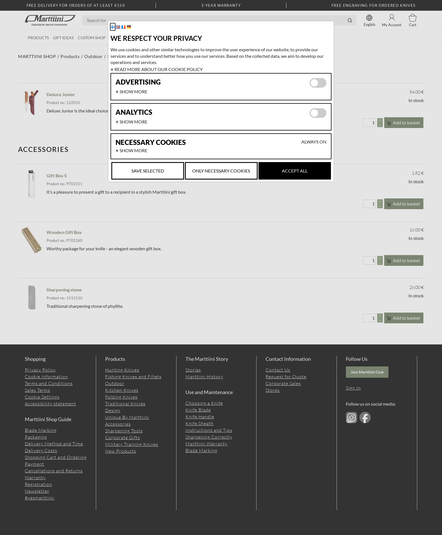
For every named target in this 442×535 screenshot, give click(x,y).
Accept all (295, 170)
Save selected (147, 170)
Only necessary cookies (221, 170)
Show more (133, 91)
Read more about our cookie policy (158, 69)
